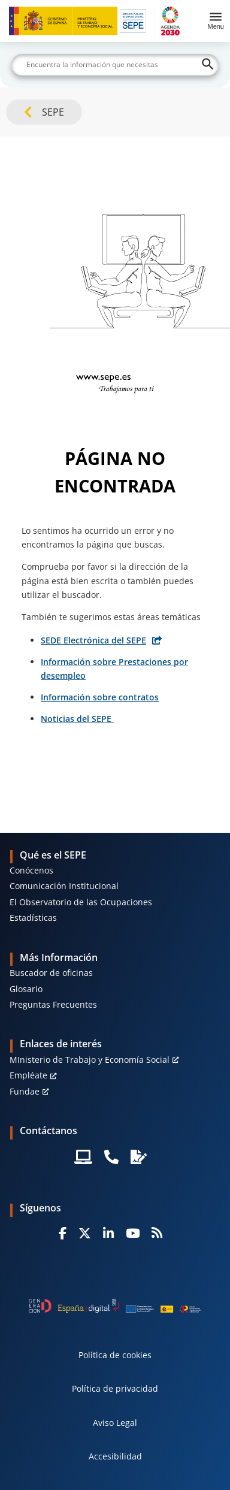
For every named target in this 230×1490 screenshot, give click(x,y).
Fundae (25, 1091)
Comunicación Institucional (64, 885)
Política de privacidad (115, 1388)
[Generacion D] (115, 1305)
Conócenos (31, 870)
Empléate (28, 1075)
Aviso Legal (115, 1422)
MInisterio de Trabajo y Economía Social (90, 1059)
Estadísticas (33, 917)
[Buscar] (115, 64)
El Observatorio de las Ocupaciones (81, 902)
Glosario (26, 989)
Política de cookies (115, 1355)
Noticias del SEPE (77, 718)
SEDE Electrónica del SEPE (93, 640)
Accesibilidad (115, 1456)
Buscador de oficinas (51, 972)
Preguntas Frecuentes (53, 1004)
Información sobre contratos (100, 697)
